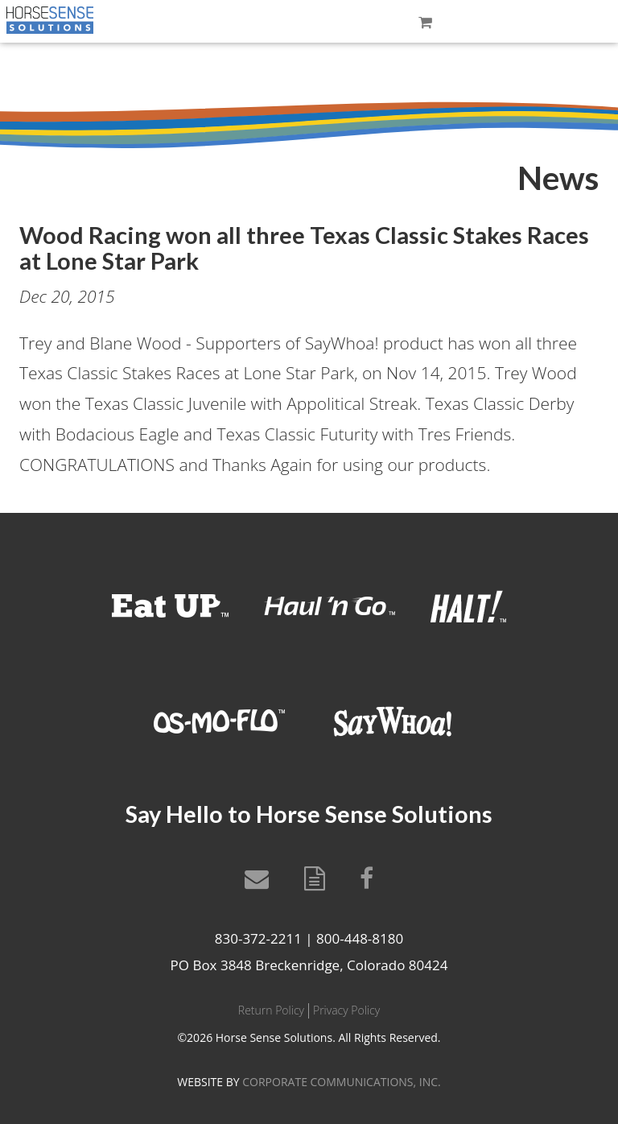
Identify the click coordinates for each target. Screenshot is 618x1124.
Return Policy (271, 1010)
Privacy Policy (346, 1010)
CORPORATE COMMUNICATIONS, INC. (341, 1081)
